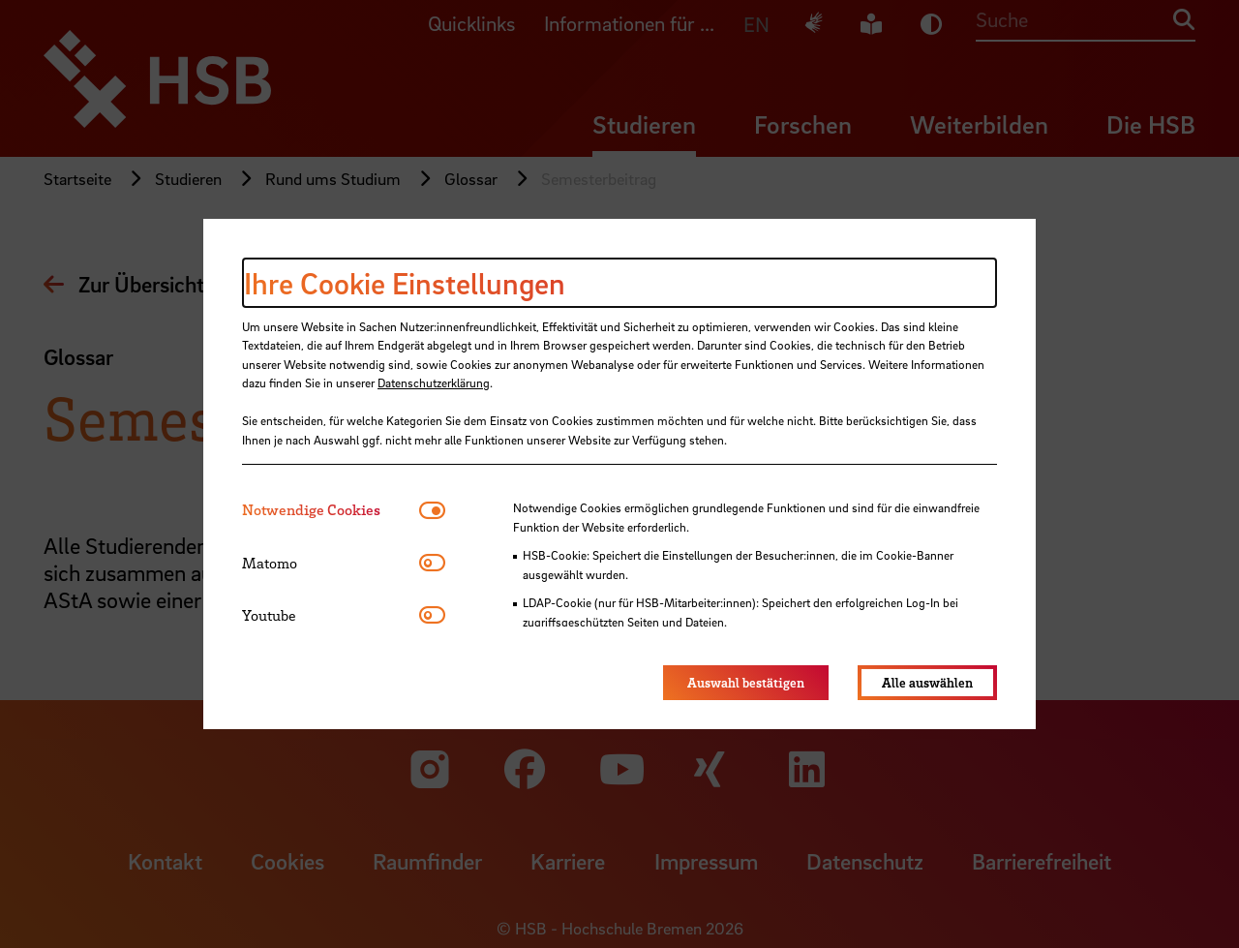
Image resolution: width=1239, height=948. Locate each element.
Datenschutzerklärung (434, 382)
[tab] (330, 510)
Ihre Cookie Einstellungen (404, 282)
